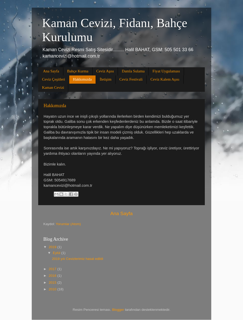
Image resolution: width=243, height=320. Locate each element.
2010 (53, 289)
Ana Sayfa (51, 71)
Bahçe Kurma (77, 71)
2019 (53, 247)
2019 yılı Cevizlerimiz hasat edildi (77, 259)
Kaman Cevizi (53, 87)
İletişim (106, 79)
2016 (53, 276)
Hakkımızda (82, 79)
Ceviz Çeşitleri (53, 79)
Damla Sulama (133, 71)
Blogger (118, 310)
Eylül (57, 253)
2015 (53, 282)
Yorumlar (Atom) (68, 224)
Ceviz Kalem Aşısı (164, 79)
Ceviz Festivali (131, 79)
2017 (53, 269)
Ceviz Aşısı (105, 71)
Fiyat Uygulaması (166, 71)
